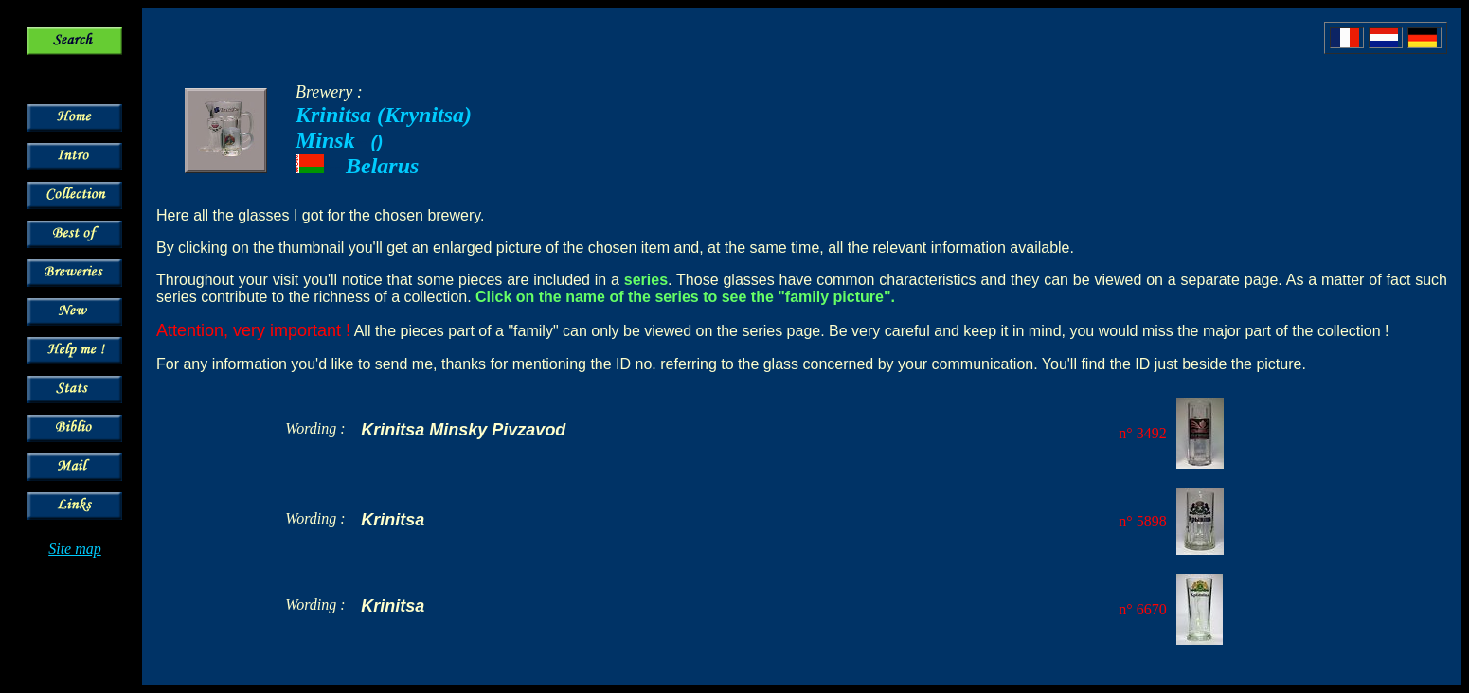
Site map (74, 549)
